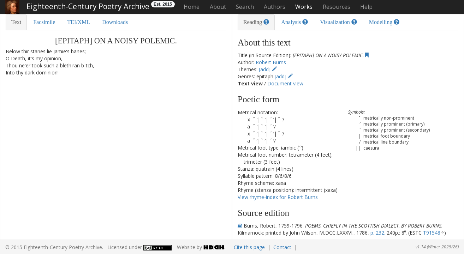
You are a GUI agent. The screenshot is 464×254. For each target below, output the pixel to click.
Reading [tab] (256, 22)
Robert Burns (271, 62)
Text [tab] (16, 22)
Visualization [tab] (338, 22)
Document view (285, 83)
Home (192, 7)
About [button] (218, 7)
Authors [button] (274, 7)
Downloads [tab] (115, 22)
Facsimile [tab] (44, 22)
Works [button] (304, 7)
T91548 (431, 232)
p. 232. (377, 232)
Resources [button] (336, 7)
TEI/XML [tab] (78, 22)
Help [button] (366, 7)
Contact (282, 247)
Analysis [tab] (294, 22)
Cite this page (249, 247)
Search (245, 7)
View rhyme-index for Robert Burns (278, 197)
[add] (268, 69)
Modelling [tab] (384, 22)
